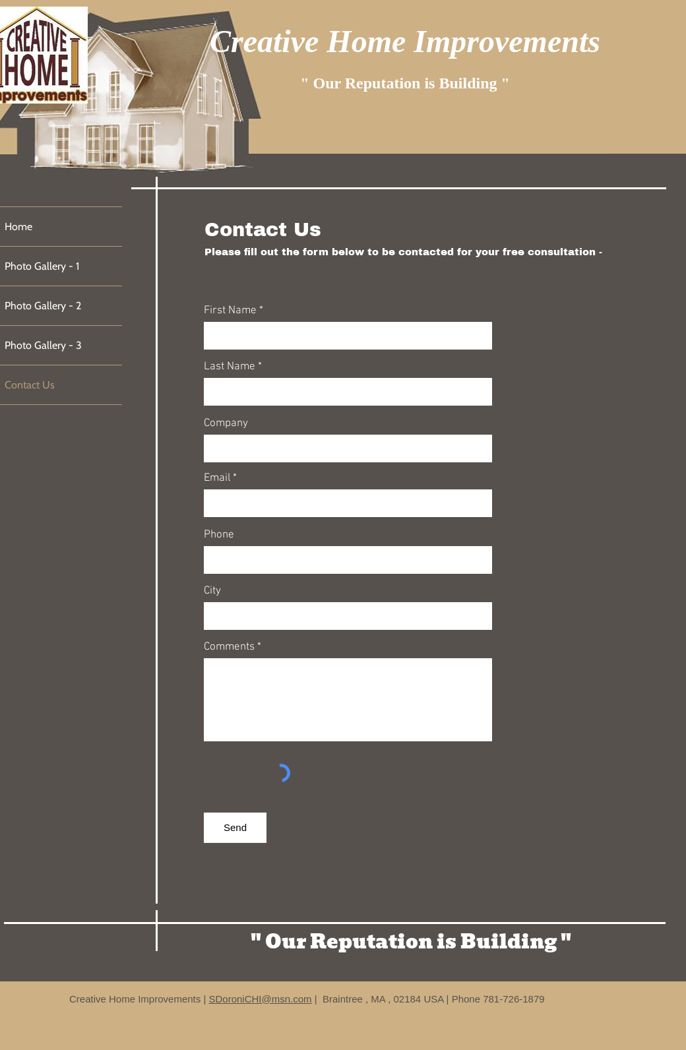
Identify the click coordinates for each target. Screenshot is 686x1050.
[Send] (235, 828)
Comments (229, 647)
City (212, 591)
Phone (219, 535)
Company (226, 423)
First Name (230, 311)
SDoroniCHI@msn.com (259, 998)
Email (217, 478)
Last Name (229, 367)
